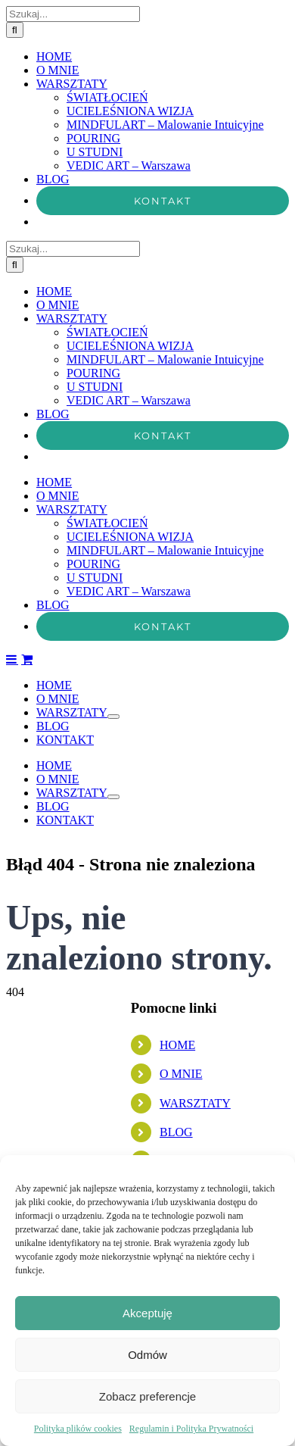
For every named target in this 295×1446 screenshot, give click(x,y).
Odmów (147, 1354)
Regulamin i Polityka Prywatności (191, 1428)
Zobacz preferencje (147, 1396)
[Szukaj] (14, 851)
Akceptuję (147, 1313)
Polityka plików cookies (78, 1428)
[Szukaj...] (73, 835)
